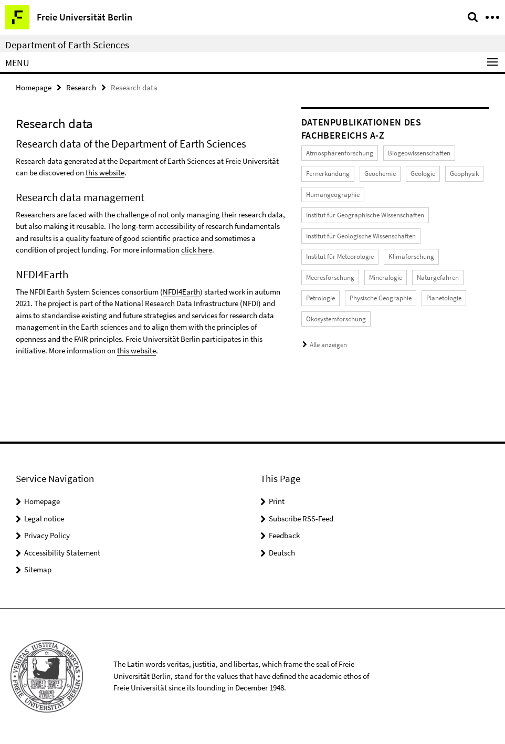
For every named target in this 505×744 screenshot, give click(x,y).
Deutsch (282, 553)
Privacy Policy (47, 535)
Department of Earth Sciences (67, 44)
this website (105, 172)
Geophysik (464, 173)
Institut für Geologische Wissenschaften (361, 236)
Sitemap (37, 569)
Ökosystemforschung (336, 319)
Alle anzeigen (328, 344)
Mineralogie (385, 277)
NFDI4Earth (181, 292)
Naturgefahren (438, 277)
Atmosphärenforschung (339, 153)
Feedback (284, 535)
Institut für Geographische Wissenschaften (365, 215)
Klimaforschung (411, 256)
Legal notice (44, 518)
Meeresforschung (330, 277)
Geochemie (380, 173)
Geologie (423, 173)
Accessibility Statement (62, 553)
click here (196, 250)
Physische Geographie (381, 298)
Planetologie (443, 298)
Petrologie (320, 298)
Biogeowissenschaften (419, 153)
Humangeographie (333, 194)
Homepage (33, 87)
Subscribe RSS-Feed (301, 518)
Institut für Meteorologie (340, 256)
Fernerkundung (328, 173)
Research (81, 87)
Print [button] (277, 501)
